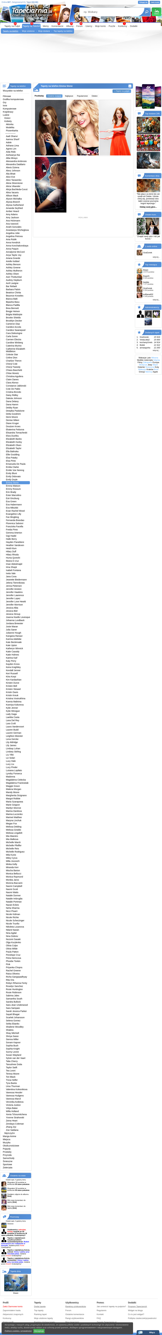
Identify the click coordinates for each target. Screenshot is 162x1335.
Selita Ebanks (12, 1023)
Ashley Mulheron (14, 270)
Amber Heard (12, 211)
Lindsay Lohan (13, 748)
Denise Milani (12, 420)
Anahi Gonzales (13, 227)
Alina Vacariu (12, 192)
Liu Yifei (10, 754)
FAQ (99, 1318)
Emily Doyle (12, 479)
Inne (5, 105)
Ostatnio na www (18, 1175)
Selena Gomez (13, 1020)
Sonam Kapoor (13, 1042)
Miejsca (6, 1139)
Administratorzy (152, 307)
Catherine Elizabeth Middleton (15, 350)
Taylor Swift (11, 1067)
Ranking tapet (40, 1314)
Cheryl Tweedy (13, 367)
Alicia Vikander (13, 186)
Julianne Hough (13, 633)
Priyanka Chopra (14, 967)
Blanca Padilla (13, 305)
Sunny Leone (12, 1052)
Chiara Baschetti (14, 370)
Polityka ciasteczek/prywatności (142, 1318)
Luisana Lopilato (14, 770)
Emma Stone (12, 482)
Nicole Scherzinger (15, 920)
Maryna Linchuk (13, 820)
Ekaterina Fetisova (15, 429)
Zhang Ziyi (11, 1127)
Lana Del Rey (12, 720)
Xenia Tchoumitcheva (16, 1114)
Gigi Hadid (11, 536)
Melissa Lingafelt (14, 833)
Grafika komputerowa (13, 99)
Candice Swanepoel (16, 330)
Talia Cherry (12, 1061)
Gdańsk (141, 367)
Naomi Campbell (14, 886)
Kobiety (8, 121)
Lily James (11, 745)
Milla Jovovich (13, 861)
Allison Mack (12, 195)
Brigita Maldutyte (14, 314)
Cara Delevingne (14, 333)
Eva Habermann (14, 504)
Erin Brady (11, 492)
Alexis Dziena (12, 167)
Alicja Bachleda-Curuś (17, 189)
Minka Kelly (11, 864)
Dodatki (133, 26)
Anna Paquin (12, 249)
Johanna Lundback (15, 620)
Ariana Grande (13, 258)
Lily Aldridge (12, 742)
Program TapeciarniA (137, 1306)
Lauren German (13, 733)
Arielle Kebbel (12, 261)
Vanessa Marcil (13, 1098)
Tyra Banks (11, 1083)
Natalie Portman (14, 901)
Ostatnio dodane (54, 96)
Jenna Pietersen (14, 586)
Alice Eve (10, 177)
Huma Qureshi (13, 557)
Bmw (156, 369)
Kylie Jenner (12, 708)
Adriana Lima (12, 145)
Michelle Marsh (13, 842)
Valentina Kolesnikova (16, 1089)
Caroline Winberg (14, 342)
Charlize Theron (13, 360)
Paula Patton (12, 952)
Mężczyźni (9, 1133)
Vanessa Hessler (14, 1092)
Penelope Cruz (13, 955)
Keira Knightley (13, 667)
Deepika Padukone (15, 411)
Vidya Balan (12, 1108)
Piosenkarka (12, 130)
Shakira (9, 1030)
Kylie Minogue (13, 711)
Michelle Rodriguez (15, 851)
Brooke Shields (13, 317)
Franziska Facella (14, 526)
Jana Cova (11, 576)
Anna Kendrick (13, 242)
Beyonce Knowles (14, 295)
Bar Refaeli (11, 286)
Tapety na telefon (10, 31)
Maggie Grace (13, 786)
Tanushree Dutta (14, 1064)
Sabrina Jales (12, 995)
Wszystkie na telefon (13, 90)
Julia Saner (11, 629)
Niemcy (148, 372)
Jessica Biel (12, 611)
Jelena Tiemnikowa (15, 583)
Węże (155, 365)
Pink (8, 964)
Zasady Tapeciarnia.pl (106, 1322)
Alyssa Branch (13, 202)
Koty (157, 367)
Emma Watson (13, 486)
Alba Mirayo (12, 158)
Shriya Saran (12, 1036)
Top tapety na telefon (63, 31)
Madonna (10, 776)
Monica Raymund (14, 876)
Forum (79, 26)
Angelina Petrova (14, 236)
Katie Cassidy (12, 651)
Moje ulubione (28, 31)
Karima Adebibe (13, 639)
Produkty (7, 1152)
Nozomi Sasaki (13, 939)
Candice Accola (13, 327)
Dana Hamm (12, 404)
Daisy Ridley (12, 395)
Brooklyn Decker (14, 320)
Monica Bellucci (13, 873)
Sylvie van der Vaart (15, 1058)
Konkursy (122, 26)
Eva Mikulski (12, 507)
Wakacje (142, 358)
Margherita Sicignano (16, 795)
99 (81, 24)
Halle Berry (11, 539)
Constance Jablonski (16, 385)
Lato (149, 358)
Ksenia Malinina (13, 701)
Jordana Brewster (14, 623)
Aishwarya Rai (13, 155)
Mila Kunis (11, 855)
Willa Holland (12, 1111)
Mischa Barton (13, 870)
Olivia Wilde (12, 948)
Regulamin (101, 1310)
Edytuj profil (8, 1322)
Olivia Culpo (12, 945)
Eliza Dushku (12, 436)
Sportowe (7, 1164)
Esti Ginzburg (12, 498)
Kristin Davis (12, 692)
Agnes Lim (11, 148)
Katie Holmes (12, 654)
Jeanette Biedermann (16, 579)
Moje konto (100, 26)
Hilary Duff (11, 551)
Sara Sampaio (13, 1008)
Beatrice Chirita (13, 292)
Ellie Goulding (12, 454)
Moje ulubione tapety (43, 1318)
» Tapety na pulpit (121, 91)
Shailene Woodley (15, 1027)
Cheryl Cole (11, 364)
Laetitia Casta (12, 717)
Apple (155, 372)
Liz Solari (10, 758)
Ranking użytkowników (75, 1306)
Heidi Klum (11, 548)
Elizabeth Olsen (13, 445)
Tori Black (10, 1077)
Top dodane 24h (152, 113)
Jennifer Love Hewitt (16, 601)
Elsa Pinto (11, 461)
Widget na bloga (135, 1310)
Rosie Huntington (14, 989)
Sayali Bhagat (12, 1014)
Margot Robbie (13, 798)
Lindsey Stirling (13, 751)
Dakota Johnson (14, 398)
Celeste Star (12, 354)
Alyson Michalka (14, 198)
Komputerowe (9, 108)
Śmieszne (7, 1161)
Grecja (142, 372)
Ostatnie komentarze (74, 1314)
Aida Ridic (11, 152)
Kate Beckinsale (14, 642)
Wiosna (154, 358)
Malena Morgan (13, 789)
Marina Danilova (14, 811)
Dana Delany (12, 401)
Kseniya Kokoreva (15, 704)
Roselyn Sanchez (14, 986)
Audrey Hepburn (14, 280)
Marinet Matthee (14, 817)
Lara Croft (11, 723)
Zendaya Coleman (15, 1124)
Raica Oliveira (13, 973)
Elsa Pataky (12, 457)
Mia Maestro (12, 836)
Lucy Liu (10, 764)
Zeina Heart (11, 1120)
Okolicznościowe (11, 1145)
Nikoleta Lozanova (15, 926)
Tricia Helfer (12, 1080)
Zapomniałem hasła (12, 1310)
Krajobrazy (8, 112)
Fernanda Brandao (15, 520)
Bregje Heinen (13, 311)
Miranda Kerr (12, 867)
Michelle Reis (12, 848)
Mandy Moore (12, 792)
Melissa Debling (13, 826)
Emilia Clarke (12, 467)
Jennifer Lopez (13, 598)
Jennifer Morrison (14, 604)
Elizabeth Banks (14, 439)
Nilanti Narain (12, 930)
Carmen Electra (13, 339)
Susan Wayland (13, 1055)
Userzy (88, 26)
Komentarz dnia (152, 176)
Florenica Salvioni (14, 523)
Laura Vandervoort (15, 726)
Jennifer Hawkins (14, 592)
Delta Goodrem (13, 414)
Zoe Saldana (12, 1130)
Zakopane (147, 362)
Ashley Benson (13, 264)
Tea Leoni (10, 1070)
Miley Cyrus (11, 858)
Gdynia (156, 360)
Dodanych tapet (152, 332)
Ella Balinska (12, 451)
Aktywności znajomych (13, 1314)
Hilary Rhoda (12, 554)
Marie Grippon (13, 805)
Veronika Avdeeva (14, 1102)
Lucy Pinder (12, 767)
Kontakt (100, 1314)
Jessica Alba (12, 608)
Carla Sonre (12, 336)
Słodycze (143, 365)
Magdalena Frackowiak (17, 783)
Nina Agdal (11, 933)
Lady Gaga (11, 714)
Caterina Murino (14, 345)
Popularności (82, 96)
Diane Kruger (12, 423)
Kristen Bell (11, 686)
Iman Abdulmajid (14, 564)
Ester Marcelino (13, 495)
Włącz (152, 1332)
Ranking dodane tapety (44, 1322)
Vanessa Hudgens (15, 1095)
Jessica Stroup (13, 614)
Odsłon (95, 96)
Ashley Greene (13, 267)
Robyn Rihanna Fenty (16, 983)
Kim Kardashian (13, 679)
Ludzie (6, 115)
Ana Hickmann (13, 220)
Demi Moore (12, 417)
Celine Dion (11, 357)
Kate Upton (11, 645)
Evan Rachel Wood (15, 511)
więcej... (156, 257)
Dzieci (7, 118)
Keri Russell (12, 673)
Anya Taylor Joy (13, 255)
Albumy (70, 26)
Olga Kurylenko (13, 942)
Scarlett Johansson (15, 1017)
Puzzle (112, 26)
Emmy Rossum (13, 489)
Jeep (150, 365)
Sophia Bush (12, 1045)
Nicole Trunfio (12, 923)
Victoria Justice (13, 1105)
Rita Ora (10, 980)
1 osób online (151, 246)
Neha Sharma (12, 908)
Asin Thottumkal (14, 277)
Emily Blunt (11, 473)
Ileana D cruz (12, 561)
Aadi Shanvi (12, 136)
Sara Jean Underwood (17, 1005)
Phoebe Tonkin (13, 961)
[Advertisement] (81, 59)
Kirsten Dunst (12, 683)
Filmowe (7, 96)
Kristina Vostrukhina (15, 698)
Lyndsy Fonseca (14, 773)
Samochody (8, 1158)
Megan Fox (11, 823)
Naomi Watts (12, 892)
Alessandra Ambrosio (16, 161)
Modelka (10, 127)
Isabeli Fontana (13, 570)
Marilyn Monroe (13, 808)
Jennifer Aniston (14, 589)
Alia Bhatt (10, 173)
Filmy (140, 362)
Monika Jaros (12, 880)
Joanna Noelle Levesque (18, 617)
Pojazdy (7, 1149)
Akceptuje (39, 1331)
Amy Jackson (12, 217)
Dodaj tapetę (40, 1306)
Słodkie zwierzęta (145, 360)
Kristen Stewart (13, 689)
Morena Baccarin (14, 883)
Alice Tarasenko (13, 180)
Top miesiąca (151, 264)
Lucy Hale (11, 761)
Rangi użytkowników (74, 1318)
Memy (46, 26)
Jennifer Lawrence (15, 595)
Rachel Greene (13, 970)
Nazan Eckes (12, 905)
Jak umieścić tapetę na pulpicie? (111, 1306)
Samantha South (14, 998)
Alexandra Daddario (15, 164)
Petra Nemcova (13, 958)
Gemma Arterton (14, 532)
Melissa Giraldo (13, 830)
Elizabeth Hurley (14, 442)
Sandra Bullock (13, 1002)
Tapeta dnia (15, 1271)
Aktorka (9, 124)
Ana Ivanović (12, 223)
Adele (9, 142)
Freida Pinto (12, 529)
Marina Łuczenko (14, 814)
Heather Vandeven (15, 545)
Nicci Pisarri (12, 911)
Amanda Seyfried (14, 208)
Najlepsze (69, 96)
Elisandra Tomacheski (16, 432)
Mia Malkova (12, 839)
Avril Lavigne (12, 283)
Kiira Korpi (11, 676)
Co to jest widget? (136, 1314)
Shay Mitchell (12, 1033)
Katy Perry (11, 661)
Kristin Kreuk (12, 695)
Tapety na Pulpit (12, 26)
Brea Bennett (12, 308)
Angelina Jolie (13, 233)
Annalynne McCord (15, 252)
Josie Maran (12, 626)
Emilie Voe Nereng (15, 470)
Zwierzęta (7, 1167)
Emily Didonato (13, 476)
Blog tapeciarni (72, 1322)
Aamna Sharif (12, 139)
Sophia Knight (13, 1048)
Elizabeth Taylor (13, 448)
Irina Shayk (11, 567)
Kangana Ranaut (14, 636)
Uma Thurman (13, 1086)
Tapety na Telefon (31, 26)
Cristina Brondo (13, 392)
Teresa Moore (12, 1073)
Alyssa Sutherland (15, 205)
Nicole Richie (12, 917)
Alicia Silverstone (14, 183)
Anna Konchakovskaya (17, 245)
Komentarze (57, 26)
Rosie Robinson (13, 992)
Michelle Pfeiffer (13, 845)
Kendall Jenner (13, 670)
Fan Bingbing (12, 517)
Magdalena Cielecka (16, 780)
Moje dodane (44, 31)
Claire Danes (12, 379)
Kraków (150, 369)
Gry (4, 102)
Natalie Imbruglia (14, 898)
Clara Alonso (12, 382)
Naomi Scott (12, 889)
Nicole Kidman (13, 914)
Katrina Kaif (11, 658)
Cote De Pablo (13, 389)
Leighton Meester (14, 736)
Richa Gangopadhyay (16, 977)
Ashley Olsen (12, 274)
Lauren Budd (12, 729)
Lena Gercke (12, 739)
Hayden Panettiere (15, 542)
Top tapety (39, 1310)
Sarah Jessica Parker (16, 1011)
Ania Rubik (11, 239)
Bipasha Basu (12, 302)
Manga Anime (9, 1136)
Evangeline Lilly (13, 514)
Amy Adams (12, 214)
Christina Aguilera (14, 376)
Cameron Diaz (13, 324)
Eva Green (11, 501)
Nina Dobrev (12, 936)
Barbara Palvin (13, 289)
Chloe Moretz (12, 373)
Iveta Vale (10, 573)
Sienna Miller (12, 1039)
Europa (156, 362)
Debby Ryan (12, 407)
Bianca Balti (12, 299)
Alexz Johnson (13, 170)
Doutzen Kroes (13, 426)
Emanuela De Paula (16, 464)
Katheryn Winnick (14, 648)
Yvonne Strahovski (15, 1117)
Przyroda (7, 1155)
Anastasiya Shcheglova (17, 230)
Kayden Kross (13, 664)
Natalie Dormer (13, 895)
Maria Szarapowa (14, 801)
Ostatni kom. (151, 214)
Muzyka (6, 1142)
